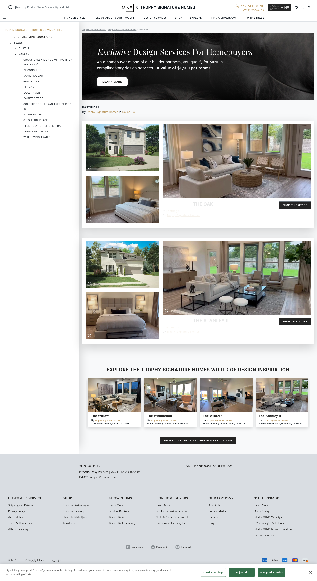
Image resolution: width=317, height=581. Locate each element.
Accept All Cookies (271, 572)
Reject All (242, 572)
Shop (178, 17)
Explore (196, 17)
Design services (155, 17)
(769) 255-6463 (100, 472)
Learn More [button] (112, 81)
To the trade (254, 17)
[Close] (310, 572)
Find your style (73, 17)
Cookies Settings (213, 572)
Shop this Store (295, 205)
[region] (158, 572)
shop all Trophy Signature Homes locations (198, 440)
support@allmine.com (103, 477)
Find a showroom (223, 17)
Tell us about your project (114, 17)
